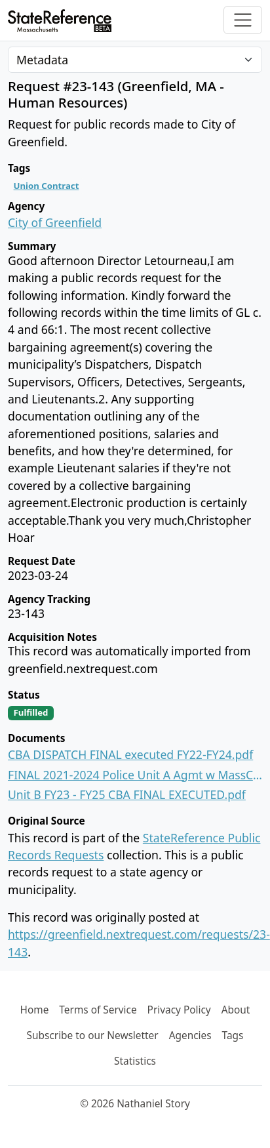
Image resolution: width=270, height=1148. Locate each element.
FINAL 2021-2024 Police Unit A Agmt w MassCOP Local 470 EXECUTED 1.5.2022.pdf (135, 775)
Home (34, 1010)
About (236, 1010)
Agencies (190, 1035)
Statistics (135, 1061)
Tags (233, 1035)
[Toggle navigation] (242, 20)
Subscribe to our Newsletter (93, 1035)
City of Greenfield (55, 222)
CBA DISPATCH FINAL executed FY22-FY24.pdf (130, 754)
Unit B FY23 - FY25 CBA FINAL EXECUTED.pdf (127, 794)
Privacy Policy (179, 1010)
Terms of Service (97, 1010)
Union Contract (46, 186)
